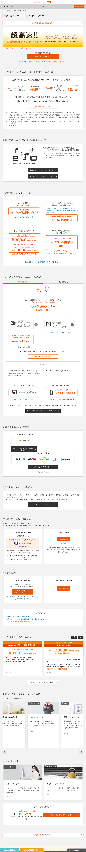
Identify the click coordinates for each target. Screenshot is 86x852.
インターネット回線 (7, 6)
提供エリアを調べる (42, 56)
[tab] (23, 282)
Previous (74, 637)
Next (80, 637)
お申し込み (79, 6)
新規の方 (62, 588)
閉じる (75, 843)
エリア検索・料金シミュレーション (21, 591)
